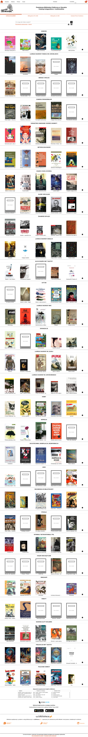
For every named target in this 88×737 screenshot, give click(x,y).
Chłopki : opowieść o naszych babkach (42, 692)
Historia (13, 1)
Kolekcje (30, 24)
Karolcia (54, 693)
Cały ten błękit (55, 697)
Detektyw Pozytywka (56, 692)
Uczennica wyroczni (56, 694)
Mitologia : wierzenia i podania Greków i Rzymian (26, 692)
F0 (75, 1)
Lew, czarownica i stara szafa (40, 694)
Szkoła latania (38, 693)
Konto (23, 1)
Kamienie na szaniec (21, 694)
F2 (81, 1)
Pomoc (18, 1)
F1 (78, 1)
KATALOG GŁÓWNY (11, 15)
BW (62, 1)
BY (67, 1)
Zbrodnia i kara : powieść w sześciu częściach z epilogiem (27, 697)
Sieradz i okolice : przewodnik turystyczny (24, 693)
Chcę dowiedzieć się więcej (37, 735)
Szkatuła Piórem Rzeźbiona (77, 15)
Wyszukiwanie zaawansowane (21, 24)
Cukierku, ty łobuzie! (39, 697)
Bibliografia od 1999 (54, 15)
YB (64, 1)
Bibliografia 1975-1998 (33, 15)
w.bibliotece (37, 719)
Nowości (7, 1)
